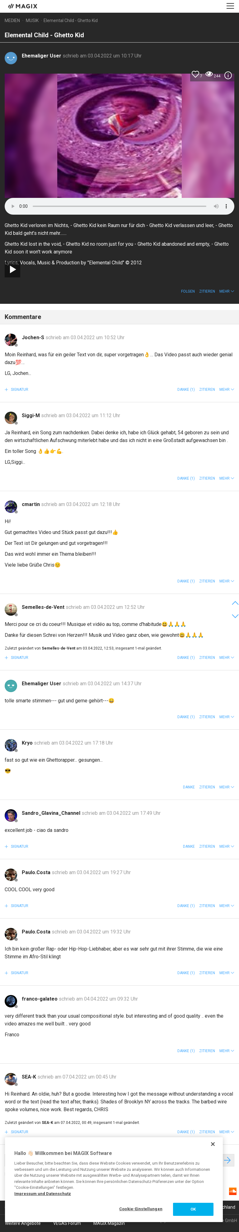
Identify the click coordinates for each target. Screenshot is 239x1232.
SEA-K (29, 1077)
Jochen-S (33, 337)
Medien (12, 20)
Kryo (28, 743)
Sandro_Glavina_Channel (52, 813)
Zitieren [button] (207, 291)
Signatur (19, 389)
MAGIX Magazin (109, 1223)
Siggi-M (31, 415)
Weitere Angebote (23, 1223)
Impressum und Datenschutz (42, 1193)
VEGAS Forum (67, 1223)
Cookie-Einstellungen (140, 1209)
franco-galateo (40, 999)
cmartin (31, 504)
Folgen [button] (188, 291)
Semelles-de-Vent (44, 607)
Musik (32, 20)
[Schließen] (213, 1144)
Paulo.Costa (37, 872)
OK (193, 1209)
